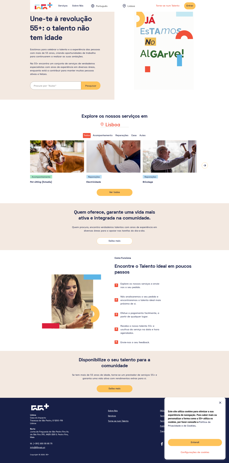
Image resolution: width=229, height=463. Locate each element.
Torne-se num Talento (167, 6)
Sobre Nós (77, 6)
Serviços (62, 6)
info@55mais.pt (37, 447)
